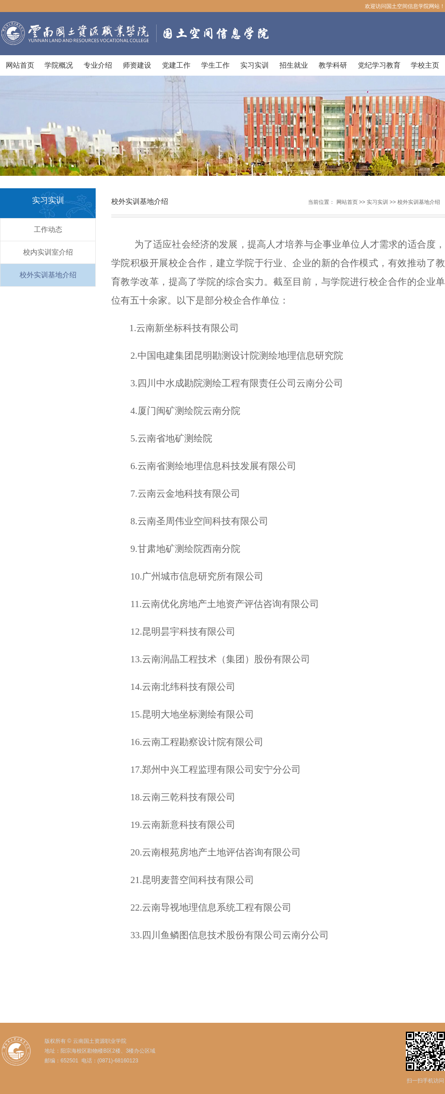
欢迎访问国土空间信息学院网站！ (405, 6)
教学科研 (333, 65)
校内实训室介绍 (48, 252)
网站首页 (20, 65)
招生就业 (293, 65)
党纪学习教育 (379, 65)
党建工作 (176, 65)
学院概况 (58, 65)
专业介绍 (98, 65)
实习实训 (254, 65)
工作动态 (48, 229)
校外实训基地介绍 (48, 275)
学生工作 (215, 65)
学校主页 (425, 65)
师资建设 (137, 65)
